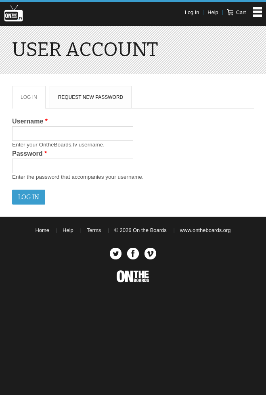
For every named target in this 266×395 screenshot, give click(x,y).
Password (29, 153)
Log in (33, 100)
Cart (236, 12)
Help (212, 12)
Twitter (115, 253)
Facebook (133, 253)
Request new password (91, 97)
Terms (94, 230)
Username (30, 121)
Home (42, 230)
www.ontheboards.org (205, 230)
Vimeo (150, 253)
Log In (192, 12)
